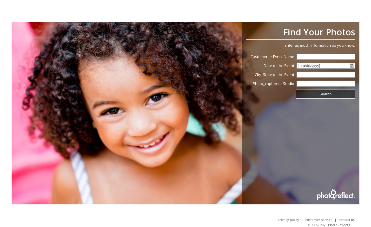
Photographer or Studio (273, 83)
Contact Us (346, 219)
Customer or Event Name (272, 56)
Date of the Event (279, 65)
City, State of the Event (274, 74)
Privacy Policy (288, 219)
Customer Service (318, 219)
